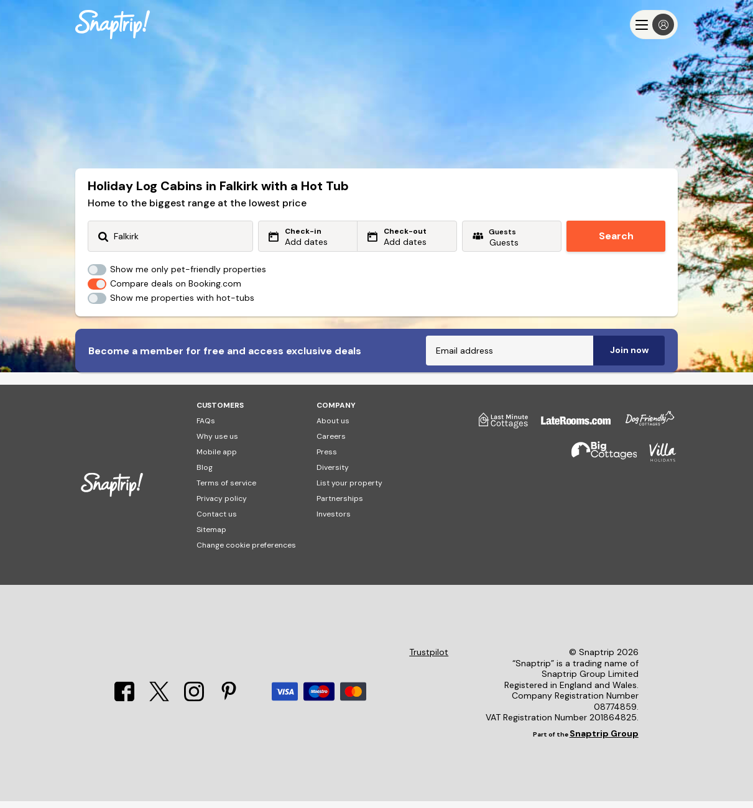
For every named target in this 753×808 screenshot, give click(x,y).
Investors (333, 521)
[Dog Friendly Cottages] (644, 432)
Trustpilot (428, 659)
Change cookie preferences (246, 552)
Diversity (332, 474)
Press (326, 459)
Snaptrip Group (604, 740)
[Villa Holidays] (657, 464)
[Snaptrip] (112, 24)
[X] (159, 705)
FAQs (205, 428)
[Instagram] (194, 705)
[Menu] (654, 24)
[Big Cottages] (598, 464)
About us (332, 428)
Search (616, 235)
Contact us (216, 521)
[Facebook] (124, 705)
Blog (204, 474)
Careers (331, 443)
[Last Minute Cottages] (497, 432)
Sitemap (211, 536)
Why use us (217, 443)
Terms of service (226, 490)
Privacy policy (221, 505)
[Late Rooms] (570, 432)
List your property (349, 490)
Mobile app (216, 459)
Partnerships (339, 505)
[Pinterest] (229, 705)
